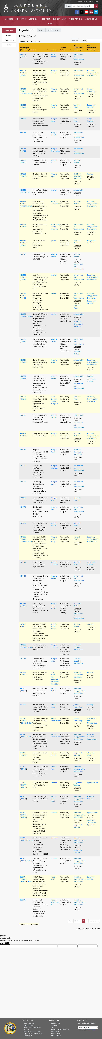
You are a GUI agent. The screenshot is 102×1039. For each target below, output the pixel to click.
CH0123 (23, 296)
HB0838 (23, 397)
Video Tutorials (56, 1036)
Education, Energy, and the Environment (92, 72)
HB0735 (23, 339)
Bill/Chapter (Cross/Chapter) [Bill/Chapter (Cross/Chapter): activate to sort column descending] (25, 49)
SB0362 (23, 192)
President (54, 783)
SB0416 (23, 162)
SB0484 (23, 280)
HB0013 (23, 89)
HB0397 (23, 201)
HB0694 (23, 314)
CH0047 (23, 675)
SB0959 (23, 541)
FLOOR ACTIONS (75, 19)
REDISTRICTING (90, 19)
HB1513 (23, 659)
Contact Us (54, 1025)
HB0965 (23, 450)
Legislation (9, 31)
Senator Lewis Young (53, 798)
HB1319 (23, 562)
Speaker (53, 190)
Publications (9, 40)
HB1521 (23, 672)
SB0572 (23, 900)
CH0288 (29, 93)
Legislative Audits (93, 1)
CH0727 (23, 243)
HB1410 (23, 576)
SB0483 (23, 298)
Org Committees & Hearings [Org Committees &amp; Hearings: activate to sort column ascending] (78, 47)
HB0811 (23, 360)
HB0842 (23, 415)
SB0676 (23, 245)
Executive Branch (29, 1023)
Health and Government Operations (78, 176)
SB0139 (23, 705)
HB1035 (23, 466)
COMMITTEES (21, 19)
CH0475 (29, 541)
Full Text (9, 35)
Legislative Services (81, 1)
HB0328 (23, 174)
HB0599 (23, 293)
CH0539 (23, 436)
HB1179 (23, 507)
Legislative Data (90, 1023)
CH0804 (29, 647)
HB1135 (23, 498)
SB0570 (23, 206)
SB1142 (23, 647)
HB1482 (23, 624)
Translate (91, 1030)
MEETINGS (33, 19)
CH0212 (23, 73)
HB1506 (23, 645)
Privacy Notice (55, 1034)
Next (91, 921)
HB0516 (23, 254)
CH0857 (23, 626)
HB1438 (23, 603)
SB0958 (23, 606)
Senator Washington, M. (55, 902)
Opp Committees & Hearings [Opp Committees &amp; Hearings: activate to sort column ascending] (92, 47)
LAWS (64, 19)
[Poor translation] (7, 943)
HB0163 (23, 149)
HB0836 (23, 376)
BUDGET (56, 19)
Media (9, 45)
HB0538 (23, 275)
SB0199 (23, 93)
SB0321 (23, 753)
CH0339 (23, 227)
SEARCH (51, 23)
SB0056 (23, 151)
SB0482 (23, 316)
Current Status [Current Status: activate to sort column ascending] (63, 49)
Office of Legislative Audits (32, 1031)
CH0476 (23, 539)
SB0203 (23, 75)
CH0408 (29, 316)
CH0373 (23, 399)
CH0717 (29, 192)
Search (68, 6)
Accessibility (55, 1031)
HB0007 (23, 70)
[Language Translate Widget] (88, 1027)
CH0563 (29, 206)
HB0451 (23, 241)
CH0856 (23, 107)
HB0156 (23, 133)
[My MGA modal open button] (91, 12)
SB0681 (23, 378)
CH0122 (23, 277)
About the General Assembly (60, 1029)
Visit (52, 1027)
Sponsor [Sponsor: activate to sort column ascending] (54, 50)
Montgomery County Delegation (55, 226)
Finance (90, 174)
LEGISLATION (45, 19)
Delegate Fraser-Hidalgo (54, 539)
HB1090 (23, 482)
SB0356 (23, 57)
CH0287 (23, 91)
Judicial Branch (28, 1025)
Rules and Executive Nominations (78, 647)
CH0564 (23, 204)
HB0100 (23, 119)
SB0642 (23, 342)
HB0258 (23, 160)
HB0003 (23, 54)
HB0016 (23, 105)
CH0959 (23, 176)
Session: (41, 30)
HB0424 (23, 224)
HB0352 (23, 190)
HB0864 (23, 433)
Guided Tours (55, 1023)
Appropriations (79, 190)
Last (96, 921)
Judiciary (90, 705)
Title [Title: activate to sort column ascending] (34, 50)
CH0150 (23, 755)
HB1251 (23, 523)
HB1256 (23, 537)
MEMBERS (9, 19)
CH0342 (23, 362)
